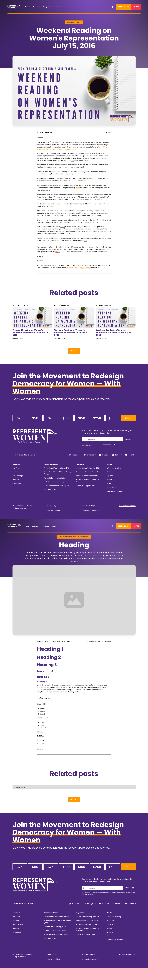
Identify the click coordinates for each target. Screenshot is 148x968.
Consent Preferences (127, 506)
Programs (80, 464)
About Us (16, 464)
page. (72, 181)
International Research (52, 489)
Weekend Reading (114, 468)
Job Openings (18, 476)
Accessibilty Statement (91, 510)
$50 (35, 418)
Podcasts (110, 472)
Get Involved (123, 7)
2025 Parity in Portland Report (55, 482)
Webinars (110, 483)
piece (52, 214)
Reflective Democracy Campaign (78, 275)
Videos (109, 479)
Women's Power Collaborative (87, 476)
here (84, 188)
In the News (111, 487)
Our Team (16, 468)
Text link (40, 739)
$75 (50, 418)
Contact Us (17, 483)
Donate (136, 7)
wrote (62, 234)
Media (109, 464)
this (72, 168)
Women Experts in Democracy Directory (87, 480)
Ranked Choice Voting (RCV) (55, 478)
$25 (20, 418)
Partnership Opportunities (85, 486)
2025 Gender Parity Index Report (56, 486)
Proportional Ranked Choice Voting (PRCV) (57, 473)
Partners (16, 472)
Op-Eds (110, 476)
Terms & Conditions (53, 510)
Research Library (51, 464)
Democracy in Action (115, 491)
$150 (81, 418)
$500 (112, 418)
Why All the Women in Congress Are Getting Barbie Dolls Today (72, 155)
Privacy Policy (51, 506)
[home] (14, 7)
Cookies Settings (88, 506)
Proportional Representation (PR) (57, 468)
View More (74, 351)
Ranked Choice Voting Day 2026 (88, 468)
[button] (27, 6)
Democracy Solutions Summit (87, 472)
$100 (66, 418)
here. (85, 248)
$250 (97, 418)
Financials (16, 479)
